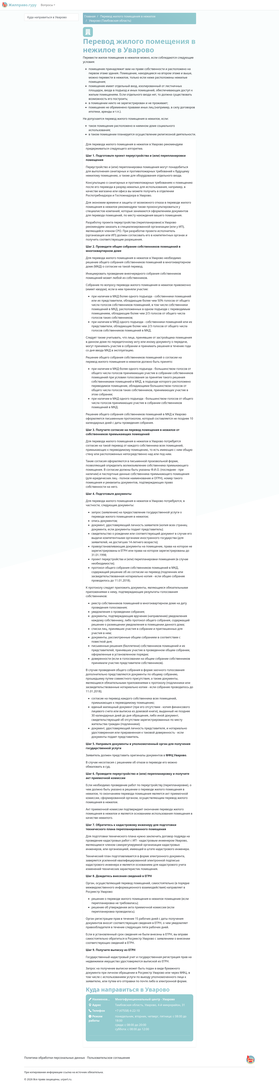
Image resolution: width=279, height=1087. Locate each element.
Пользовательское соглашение (108, 1058)
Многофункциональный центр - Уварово (145, 999)
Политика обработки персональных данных (54, 1058)
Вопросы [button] (47, 5)
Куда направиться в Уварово (47, 17)
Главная (90, 16)
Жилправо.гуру (19, 5)
